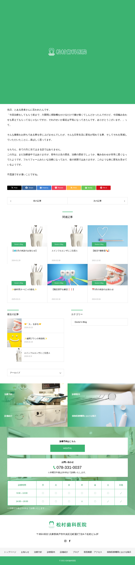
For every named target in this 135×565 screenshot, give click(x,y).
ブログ (76, 552)
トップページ (10, 552)
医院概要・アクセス (93, 552)
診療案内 (51, 552)
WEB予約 (67, 448)
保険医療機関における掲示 (119, 552)
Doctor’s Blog (18, 244)
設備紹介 (64, 552)
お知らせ (25, 552)
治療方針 (38, 552)
